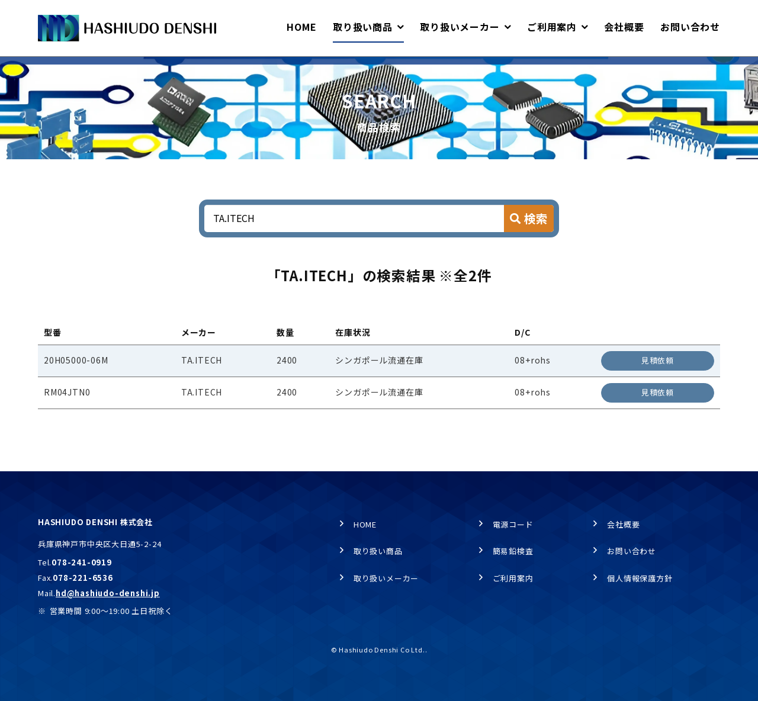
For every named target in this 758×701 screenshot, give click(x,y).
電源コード (513, 524)
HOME (48, 68)
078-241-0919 (82, 562)
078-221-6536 (83, 577)
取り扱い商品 (103, 68)
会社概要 (623, 524)
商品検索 (162, 68)
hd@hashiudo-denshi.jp (108, 593)
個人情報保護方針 (639, 578)
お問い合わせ (631, 551)
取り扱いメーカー (386, 578)
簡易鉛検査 (513, 551)
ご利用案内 (513, 578)
